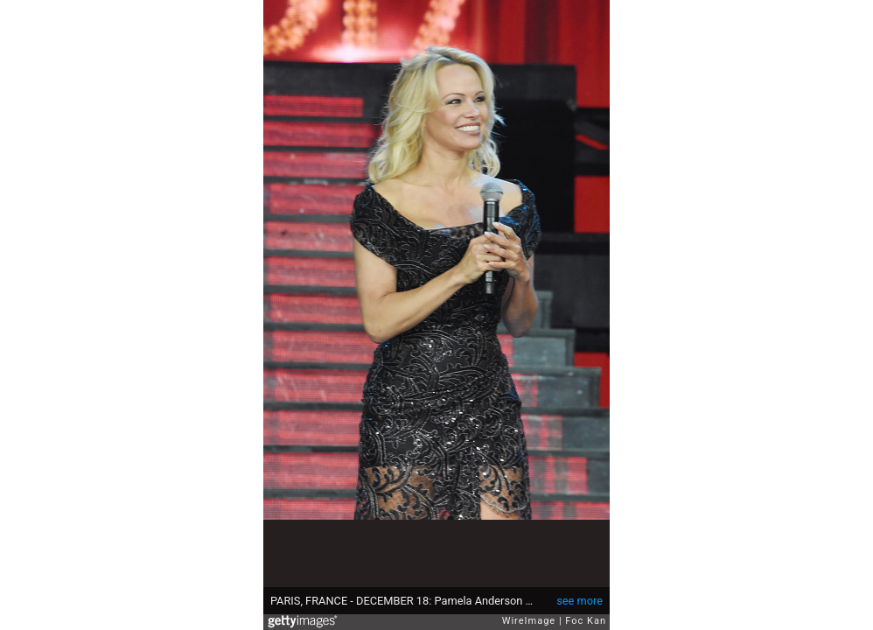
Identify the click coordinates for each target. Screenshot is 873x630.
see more (579, 600)
